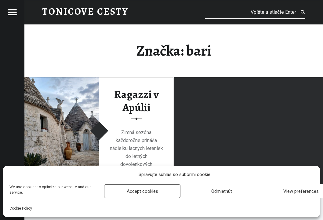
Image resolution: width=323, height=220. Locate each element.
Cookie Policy (20, 208)
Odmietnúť (221, 191)
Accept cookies (142, 191)
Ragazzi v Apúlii (136, 101)
